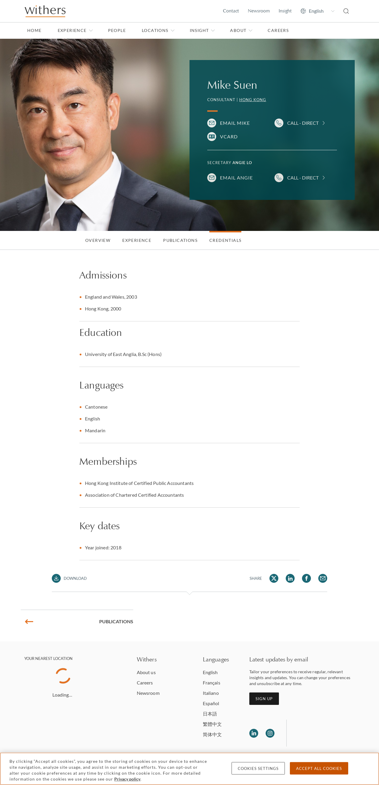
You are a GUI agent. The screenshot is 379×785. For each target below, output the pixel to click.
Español (211, 703)
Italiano (211, 693)
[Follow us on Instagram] (270, 733)
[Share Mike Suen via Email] (322, 578)
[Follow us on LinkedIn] (253, 733)
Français (211, 682)
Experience (75, 30)
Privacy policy (127, 778)
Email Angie (236, 177)
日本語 (210, 713)
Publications (180, 240)
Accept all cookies (319, 768)
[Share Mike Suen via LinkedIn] (290, 578)
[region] (189, 768)
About (241, 30)
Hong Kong (252, 99)
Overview (97, 240)
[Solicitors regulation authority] (321, 733)
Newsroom (259, 11)
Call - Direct (303, 123)
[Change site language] (318, 10)
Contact (231, 11)
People (117, 30)
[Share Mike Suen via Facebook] (306, 578)
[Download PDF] (69, 578)
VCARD (229, 136)
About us (146, 672)
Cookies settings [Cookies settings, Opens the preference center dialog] (258, 768)
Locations (158, 30)
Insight (285, 11)
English (210, 672)
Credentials (225, 240)
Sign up (264, 698)
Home (34, 30)
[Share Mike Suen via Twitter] (273, 578)
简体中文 (212, 734)
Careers (278, 30)
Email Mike (235, 123)
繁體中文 (212, 724)
